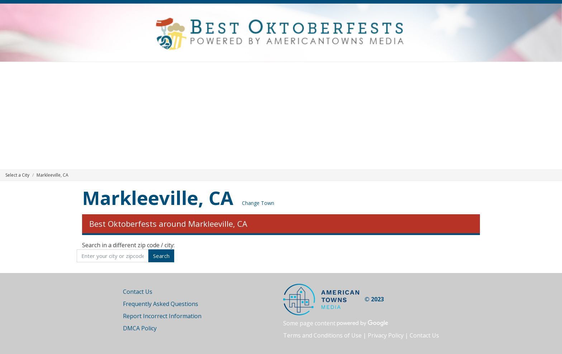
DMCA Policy (140, 328)
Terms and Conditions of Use (322, 335)
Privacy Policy (386, 335)
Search (161, 255)
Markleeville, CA (157, 197)
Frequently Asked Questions (160, 304)
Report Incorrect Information (162, 316)
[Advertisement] (281, 116)
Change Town (258, 203)
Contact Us (137, 292)
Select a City (17, 175)
